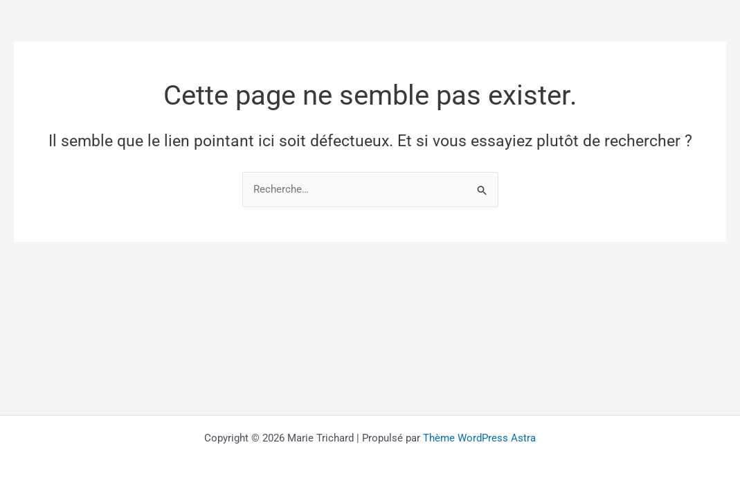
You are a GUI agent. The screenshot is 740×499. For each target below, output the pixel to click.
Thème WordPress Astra (479, 438)
